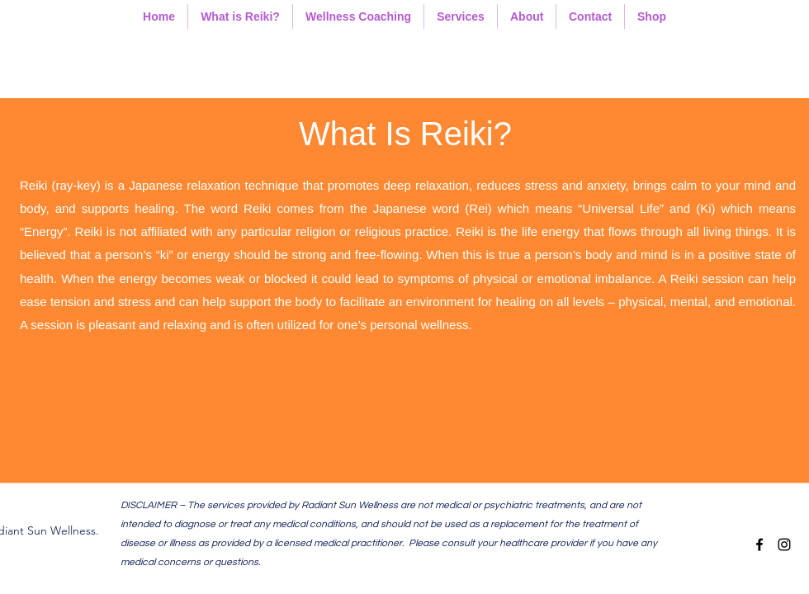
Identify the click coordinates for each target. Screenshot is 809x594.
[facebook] (759, 544)
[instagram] (784, 544)
